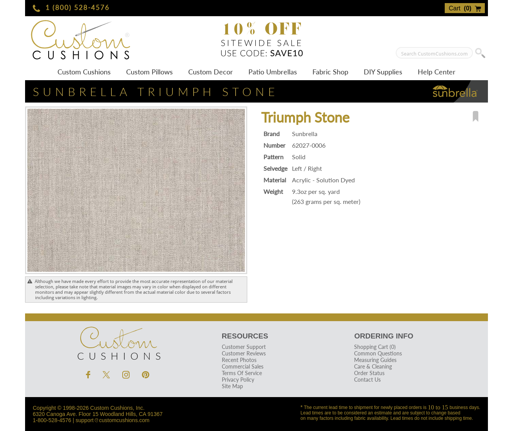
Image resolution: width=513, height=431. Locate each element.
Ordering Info (383, 336)
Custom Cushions (84, 71)
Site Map (232, 386)
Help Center (437, 71)
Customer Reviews (244, 353)
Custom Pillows (149, 71)
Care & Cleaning (373, 366)
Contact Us (367, 379)
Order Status (369, 373)
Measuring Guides (375, 360)
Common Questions (378, 353)
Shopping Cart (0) (375, 346)
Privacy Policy (238, 379)
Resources (245, 336)
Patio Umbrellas (272, 71)
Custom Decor (210, 71)
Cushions (118, 341)
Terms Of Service (242, 373)
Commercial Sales (242, 366)
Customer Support (244, 346)
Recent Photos (239, 360)
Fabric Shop (330, 71)
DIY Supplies (383, 71)
